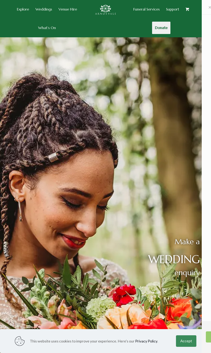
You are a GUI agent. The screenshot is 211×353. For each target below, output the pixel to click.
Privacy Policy (146, 341)
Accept (186, 341)
